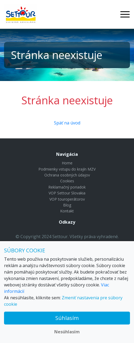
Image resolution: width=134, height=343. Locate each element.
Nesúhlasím (67, 332)
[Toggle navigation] (125, 14)
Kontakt (67, 210)
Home (67, 162)
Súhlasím (67, 318)
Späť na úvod (67, 123)
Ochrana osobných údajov (67, 175)
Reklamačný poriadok (67, 187)
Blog (67, 205)
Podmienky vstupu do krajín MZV (67, 169)
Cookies (67, 180)
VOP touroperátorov (67, 199)
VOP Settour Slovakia (67, 193)
